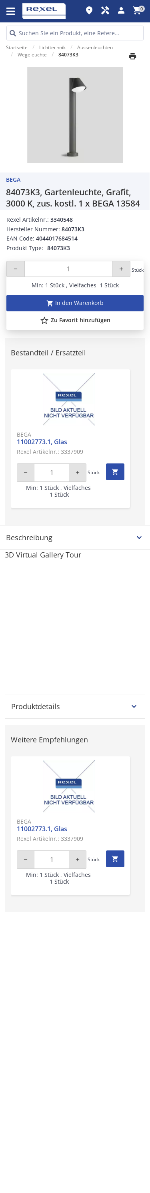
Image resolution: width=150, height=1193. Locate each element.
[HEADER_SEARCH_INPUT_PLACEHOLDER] (75, 33)
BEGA (13, 179)
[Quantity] (68, 269)
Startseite (17, 47)
